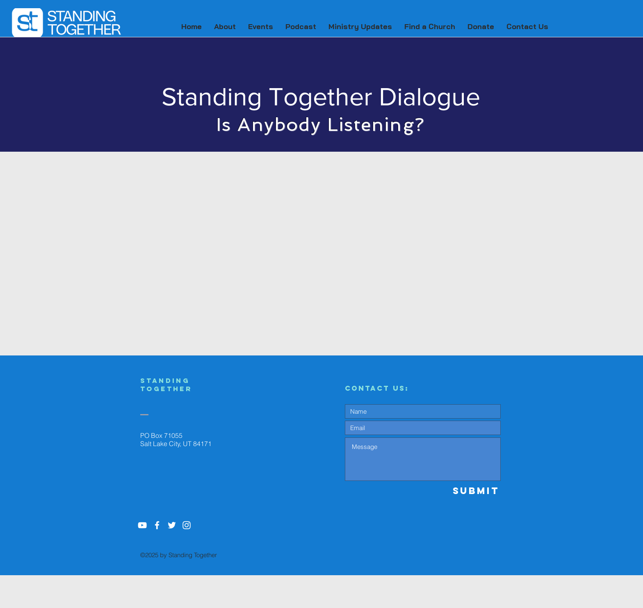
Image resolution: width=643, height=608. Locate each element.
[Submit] (471, 490)
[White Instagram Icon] (186, 525)
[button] (225, 26)
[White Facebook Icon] (157, 525)
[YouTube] (142, 525)
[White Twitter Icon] (171, 525)
